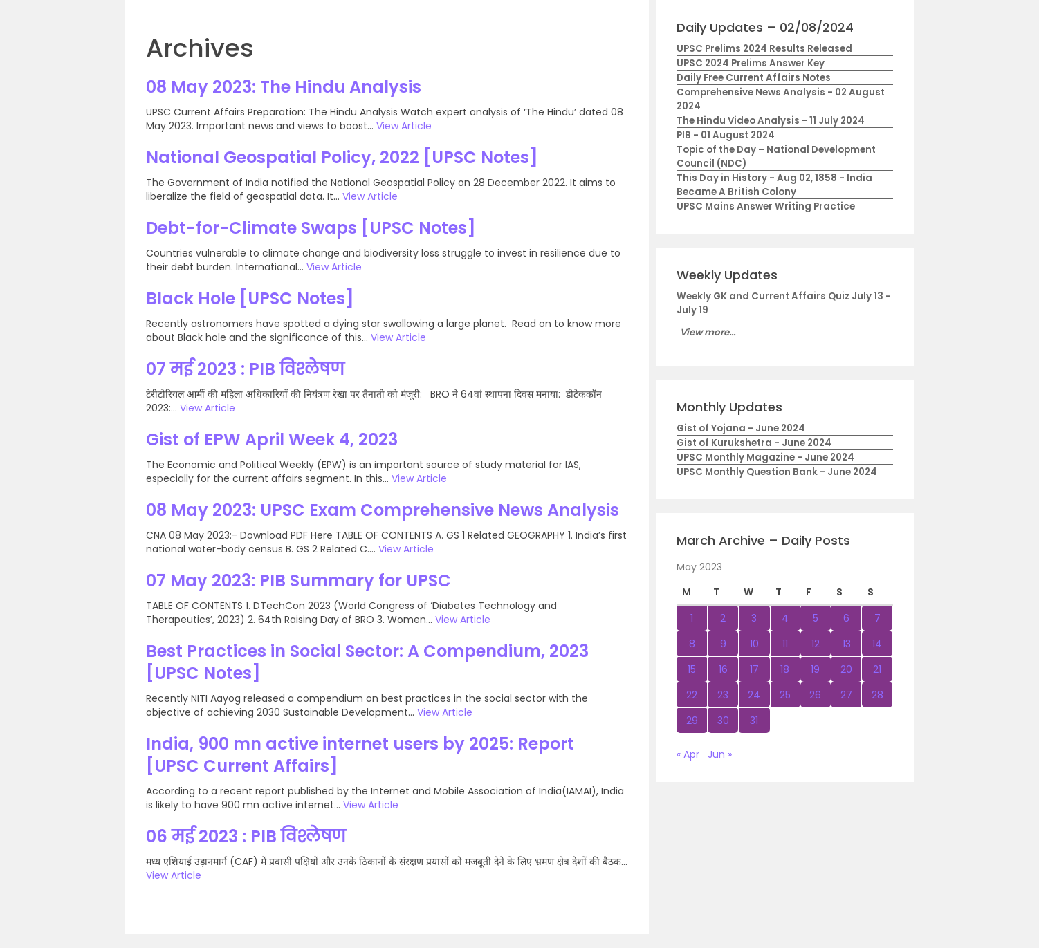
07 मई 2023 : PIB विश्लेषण (245, 368)
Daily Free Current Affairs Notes (754, 77)
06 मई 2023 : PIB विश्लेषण (246, 836)
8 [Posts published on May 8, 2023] (692, 644)
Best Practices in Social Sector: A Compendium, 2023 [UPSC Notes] (367, 662)
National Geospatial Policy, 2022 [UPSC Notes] (342, 157)
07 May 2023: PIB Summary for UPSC (298, 580)
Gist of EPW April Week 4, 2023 (272, 439)
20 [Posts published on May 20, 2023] (846, 669)
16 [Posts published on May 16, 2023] (723, 669)
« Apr (688, 754)
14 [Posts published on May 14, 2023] (877, 644)
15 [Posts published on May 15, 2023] (692, 669)
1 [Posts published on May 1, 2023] (691, 618)
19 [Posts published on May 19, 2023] (815, 669)
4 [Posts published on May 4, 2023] (785, 618)
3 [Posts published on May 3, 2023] (754, 618)
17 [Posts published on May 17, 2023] (754, 669)
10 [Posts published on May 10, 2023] (754, 644)
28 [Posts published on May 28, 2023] (877, 695)
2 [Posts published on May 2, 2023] (723, 618)
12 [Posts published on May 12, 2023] (815, 644)
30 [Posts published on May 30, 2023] (723, 720)
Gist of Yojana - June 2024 (741, 428)
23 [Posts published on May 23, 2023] (722, 695)
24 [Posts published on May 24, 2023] (754, 695)
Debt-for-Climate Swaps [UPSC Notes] (311, 227)
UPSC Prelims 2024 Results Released (764, 48)
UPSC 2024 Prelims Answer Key (751, 63)
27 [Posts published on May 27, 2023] (846, 695)
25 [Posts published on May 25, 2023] (785, 695)
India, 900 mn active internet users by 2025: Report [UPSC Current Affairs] (360, 754)
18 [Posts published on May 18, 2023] (784, 669)
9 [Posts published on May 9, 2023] (723, 644)
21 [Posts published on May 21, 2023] (877, 669)
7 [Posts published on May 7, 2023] (877, 618)
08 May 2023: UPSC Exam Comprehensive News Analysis (382, 510)
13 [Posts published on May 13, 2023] (847, 644)
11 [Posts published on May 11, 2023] (785, 644)
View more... (707, 332)
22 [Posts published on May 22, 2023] (691, 695)
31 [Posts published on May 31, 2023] (754, 720)
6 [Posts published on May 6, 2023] (846, 618)
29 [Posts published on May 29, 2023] (692, 720)
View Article (404, 126)
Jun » (720, 754)
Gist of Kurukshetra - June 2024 (754, 442)
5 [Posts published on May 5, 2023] (815, 618)
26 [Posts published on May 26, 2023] (815, 695)
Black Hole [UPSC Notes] (250, 298)
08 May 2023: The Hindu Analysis (283, 86)
